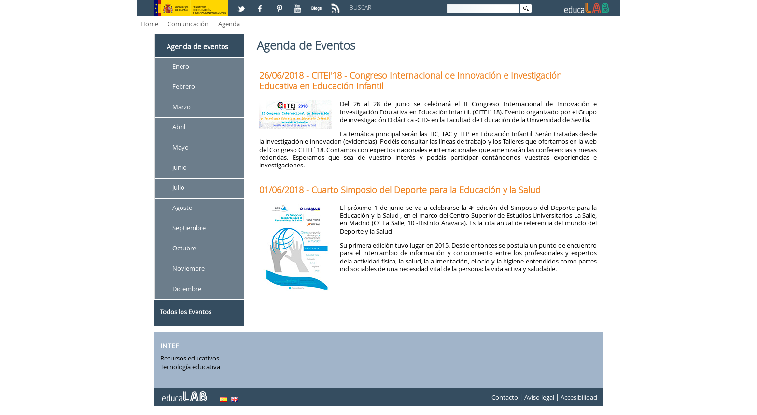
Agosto (182, 208)
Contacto (504, 397)
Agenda (229, 23)
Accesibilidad (579, 397)
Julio (178, 187)
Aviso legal (539, 397)
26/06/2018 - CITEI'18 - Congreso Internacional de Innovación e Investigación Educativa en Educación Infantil (410, 80)
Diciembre (186, 288)
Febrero (183, 86)
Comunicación (188, 23)
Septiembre (189, 228)
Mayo (180, 147)
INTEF (169, 345)
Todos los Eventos (185, 311)
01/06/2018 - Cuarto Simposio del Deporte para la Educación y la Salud (400, 189)
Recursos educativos (189, 358)
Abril (178, 127)
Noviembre (188, 268)
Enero (180, 66)
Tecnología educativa (190, 366)
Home (149, 23)
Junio (179, 167)
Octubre (184, 248)
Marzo (181, 106)
